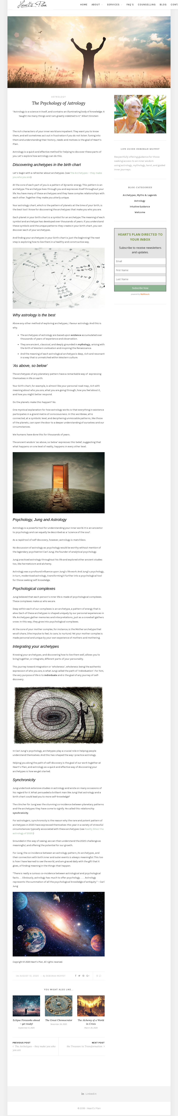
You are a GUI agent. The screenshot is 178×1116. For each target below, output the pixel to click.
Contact (163, 8)
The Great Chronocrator (58, 1021)
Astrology (58, 97)
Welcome (140, 212)
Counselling (133, 8)
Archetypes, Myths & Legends (140, 195)
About (82, 8)
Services (99, 8)
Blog (149, 8)
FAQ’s (116, 8)
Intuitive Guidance (140, 206)
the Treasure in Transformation (86, 1047)
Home (70, 8)
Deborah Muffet (56, 977)
